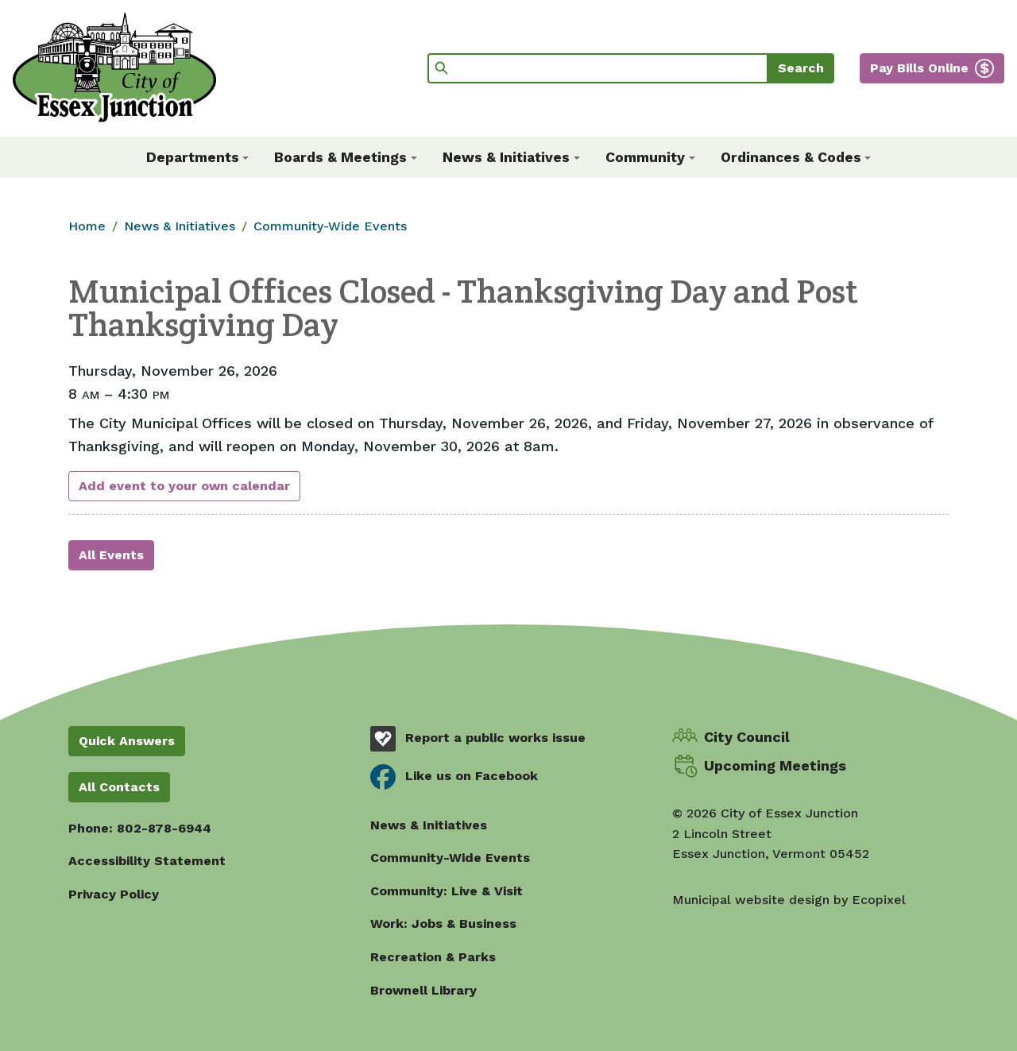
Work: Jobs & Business (443, 923)
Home (87, 226)
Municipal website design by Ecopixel (789, 899)
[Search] (597, 68)
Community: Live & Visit (446, 890)
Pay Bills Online (919, 67)
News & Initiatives (179, 226)
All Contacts (119, 786)
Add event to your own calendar (184, 485)
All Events (111, 554)
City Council (747, 736)
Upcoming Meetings (775, 765)
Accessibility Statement (147, 860)
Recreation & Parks (433, 956)
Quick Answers (127, 740)
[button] (197, 157)
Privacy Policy (113, 894)
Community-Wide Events (330, 226)
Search (801, 67)
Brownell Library (423, 990)
